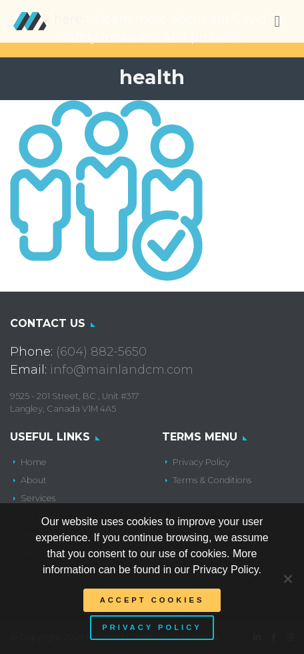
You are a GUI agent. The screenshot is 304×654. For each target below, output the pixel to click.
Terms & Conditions (212, 480)
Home (34, 462)
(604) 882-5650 (101, 351)
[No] (287, 578)
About (34, 480)
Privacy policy (151, 627)
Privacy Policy (201, 462)
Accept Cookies (152, 600)
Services (38, 498)
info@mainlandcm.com (121, 369)
